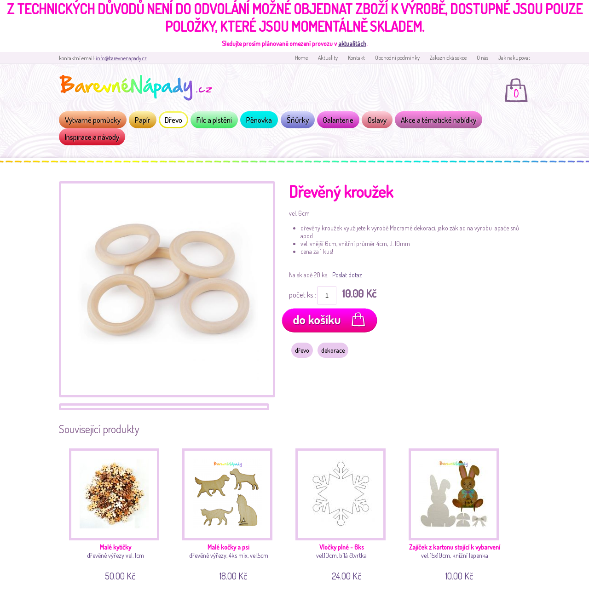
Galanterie (338, 120)
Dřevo (173, 120)
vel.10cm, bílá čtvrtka (343, 513)
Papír (142, 120)
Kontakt (356, 57)
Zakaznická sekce (448, 57)
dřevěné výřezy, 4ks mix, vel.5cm (230, 513)
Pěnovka (259, 120)
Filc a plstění (214, 120)
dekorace (333, 350)
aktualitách (352, 43)
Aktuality (328, 57)
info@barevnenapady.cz (121, 58)
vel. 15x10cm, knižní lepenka (457, 513)
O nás (482, 57)
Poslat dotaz (347, 275)
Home (301, 57)
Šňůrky (298, 120)
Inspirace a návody (92, 137)
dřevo (302, 350)
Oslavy (377, 120)
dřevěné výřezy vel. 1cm (117, 513)
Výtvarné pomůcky (93, 120)
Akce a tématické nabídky (438, 120)
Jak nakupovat (514, 57)
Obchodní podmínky (397, 57)
